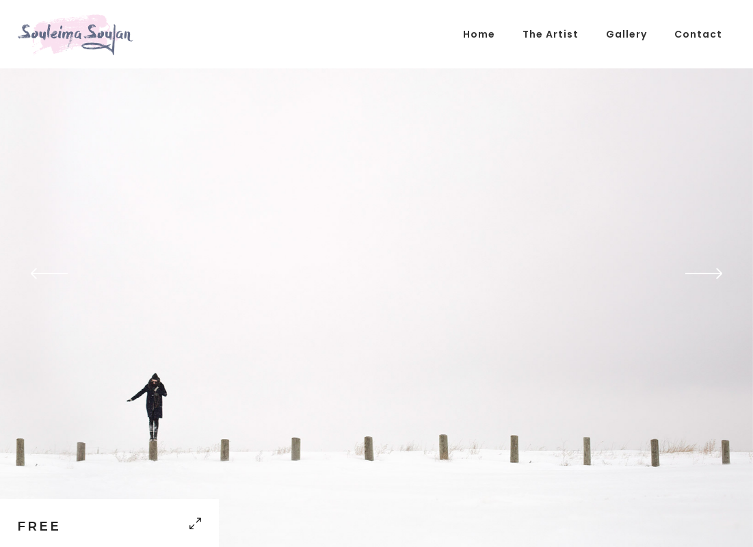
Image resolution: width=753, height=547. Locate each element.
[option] (376, 273)
